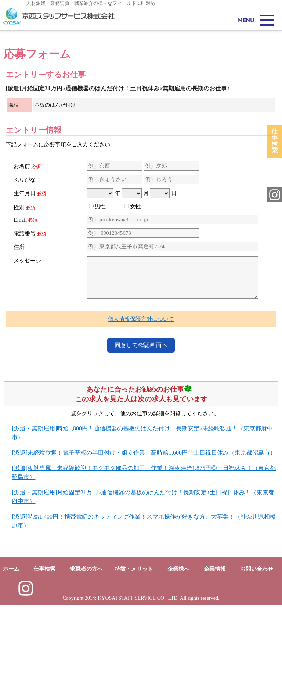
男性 (97, 301)
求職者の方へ (86, 663)
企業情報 (215, 663)
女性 (132, 301)
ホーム (11, 663)
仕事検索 (44, 663)
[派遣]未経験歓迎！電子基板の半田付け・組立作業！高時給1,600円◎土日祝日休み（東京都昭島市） (144, 547)
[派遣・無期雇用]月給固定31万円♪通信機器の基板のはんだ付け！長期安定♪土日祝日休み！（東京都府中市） (143, 590)
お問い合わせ (256, 663)
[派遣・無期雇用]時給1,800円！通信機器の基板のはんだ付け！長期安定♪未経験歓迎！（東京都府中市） (142, 526)
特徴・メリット (134, 663)
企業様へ (178, 663)
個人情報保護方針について (141, 413)
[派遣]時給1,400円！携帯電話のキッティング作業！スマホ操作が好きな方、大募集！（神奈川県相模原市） (144, 615)
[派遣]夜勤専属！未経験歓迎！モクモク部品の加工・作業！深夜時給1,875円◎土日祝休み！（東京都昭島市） (144, 566)
